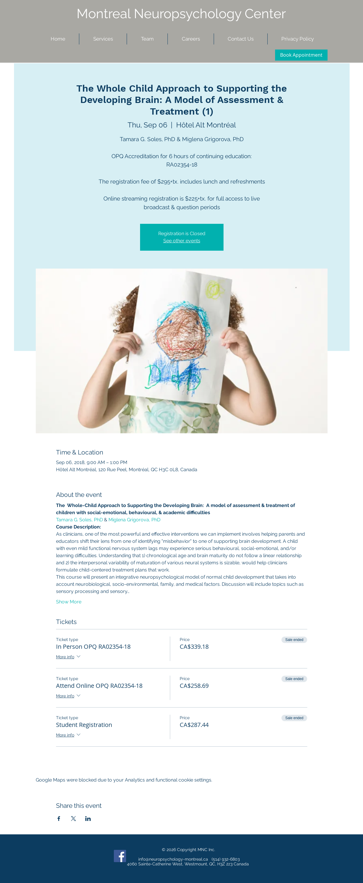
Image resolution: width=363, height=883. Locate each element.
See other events (181, 241)
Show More (68, 602)
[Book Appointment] (301, 55)
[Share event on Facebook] (59, 818)
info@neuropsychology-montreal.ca (173, 859)
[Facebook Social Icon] (120, 856)
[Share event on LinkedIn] (88, 818)
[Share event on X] (73, 818)
